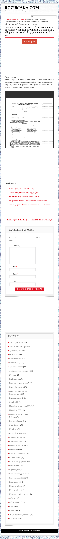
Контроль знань (15, 398)
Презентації (13, 490)
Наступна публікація (42, 220)
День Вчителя (14, 425)
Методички (13, 449)
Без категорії (14, 355)
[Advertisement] (29, 60)
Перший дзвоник (15, 437)
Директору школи (16, 367)
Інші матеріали (15, 379)
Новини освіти (15, 458)
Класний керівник (16, 387)
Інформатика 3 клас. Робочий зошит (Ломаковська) (28, 201)
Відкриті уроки (15, 394)
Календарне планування (18, 383)
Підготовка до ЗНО (16, 478)
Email (16, 274)
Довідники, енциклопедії (18, 371)
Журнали (12, 375)
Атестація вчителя (16, 342)
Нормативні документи (18, 462)
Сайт (14, 281)
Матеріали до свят (16, 414)
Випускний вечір (15, 421)
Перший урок (14, 470)
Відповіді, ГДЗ (15, 363)
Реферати (13, 498)
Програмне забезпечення (18, 494)
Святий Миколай (15, 441)
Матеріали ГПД (15, 410)
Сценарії (12, 510)
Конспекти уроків (16, 391)
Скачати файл (29, 42)
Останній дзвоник (16, 433)
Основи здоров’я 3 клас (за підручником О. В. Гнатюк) (29, 205)
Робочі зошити (14, 502)
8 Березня (13, 417)
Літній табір (14, 402)
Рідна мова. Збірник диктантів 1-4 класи (24, 197)
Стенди (12, 506)
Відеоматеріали (15, 359)
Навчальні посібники (17, 453)
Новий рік (13, 429)
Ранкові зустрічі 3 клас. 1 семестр (21, 189)
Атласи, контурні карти (18, 346)
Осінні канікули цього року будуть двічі (24, 193)
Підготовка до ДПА (16, 474)
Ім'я (15, 267)
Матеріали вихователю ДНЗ (20, 406)
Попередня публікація (17, 220)
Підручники (13, 482)
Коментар (17, 246)
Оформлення (14, 466)
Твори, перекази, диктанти (19, 514)
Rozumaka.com (22, 8)
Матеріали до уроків (17, 445)
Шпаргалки (13, 518)
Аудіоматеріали (15, 351)
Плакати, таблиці (15, 486)
